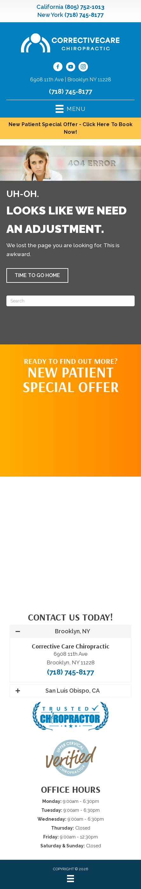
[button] (37, 275)
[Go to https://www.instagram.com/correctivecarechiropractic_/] (83, 67)
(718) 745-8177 (84, 14)
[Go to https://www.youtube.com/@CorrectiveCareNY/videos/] (70, 67)
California (50, 6)
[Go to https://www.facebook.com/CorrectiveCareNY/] (58, 67)
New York (50, 14)
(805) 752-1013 (84, 6)
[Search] (70, 300)
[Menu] (70, 878)
